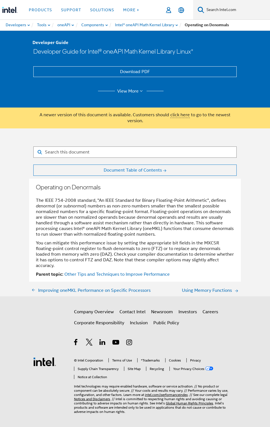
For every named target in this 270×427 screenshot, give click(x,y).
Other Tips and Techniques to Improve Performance (117, 274)
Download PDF (135, 72)
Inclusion (139, 323)
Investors (187, 312)
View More (131, 91)
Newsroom (162, 312)
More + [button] (131, 9)
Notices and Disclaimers (92, 399)
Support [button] (71, 9)
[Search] (201, 9)
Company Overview (94, 312)
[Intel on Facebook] (76, 343)
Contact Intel (132, 312)
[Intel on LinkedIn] (102, 343)
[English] (181, 10)
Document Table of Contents (133, 170)
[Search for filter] (135, 152)
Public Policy (166, 323)
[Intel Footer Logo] (44, 361)
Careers (210, 312)
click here (180, 115)
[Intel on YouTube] (116, 343)
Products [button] (40, 9)
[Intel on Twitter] (89, 343)
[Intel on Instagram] (129, 343)
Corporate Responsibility (99, 323)
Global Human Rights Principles (189, 403)
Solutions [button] (102, 9)
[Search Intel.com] (237, 10)
